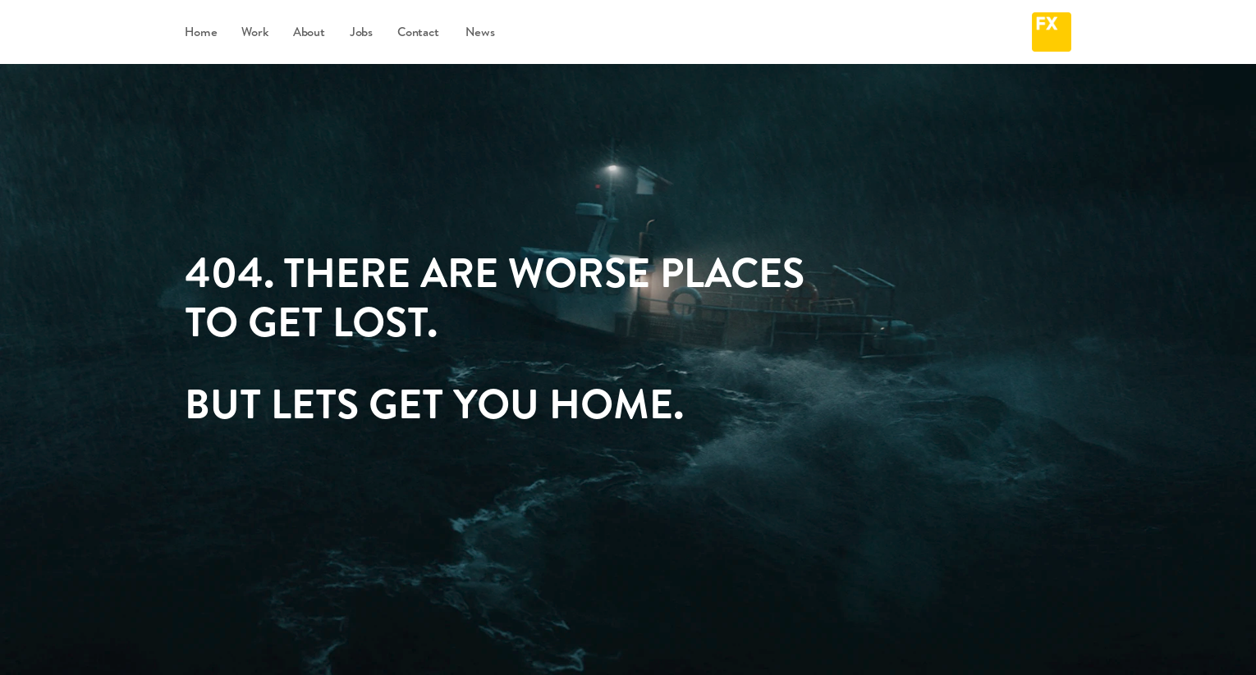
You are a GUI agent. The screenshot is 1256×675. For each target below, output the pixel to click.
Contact (418, 31)
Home (201, 31)
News (471, 31)
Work (254, 31)
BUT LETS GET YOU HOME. (434, 403)
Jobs (361, 31)
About (309, 31)
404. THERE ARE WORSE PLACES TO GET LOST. (499, 296)
